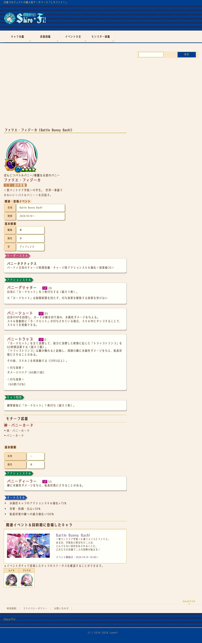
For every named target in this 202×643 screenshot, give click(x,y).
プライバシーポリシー (35, 608)
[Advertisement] (65, 92)
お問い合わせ (61, 608)
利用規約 (11, 608)
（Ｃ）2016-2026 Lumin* (102, 632)
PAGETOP (189, 601)
